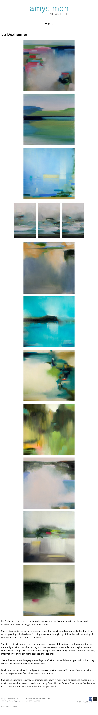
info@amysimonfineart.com (38, 698)
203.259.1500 (34, 701)
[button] (49, 65)
